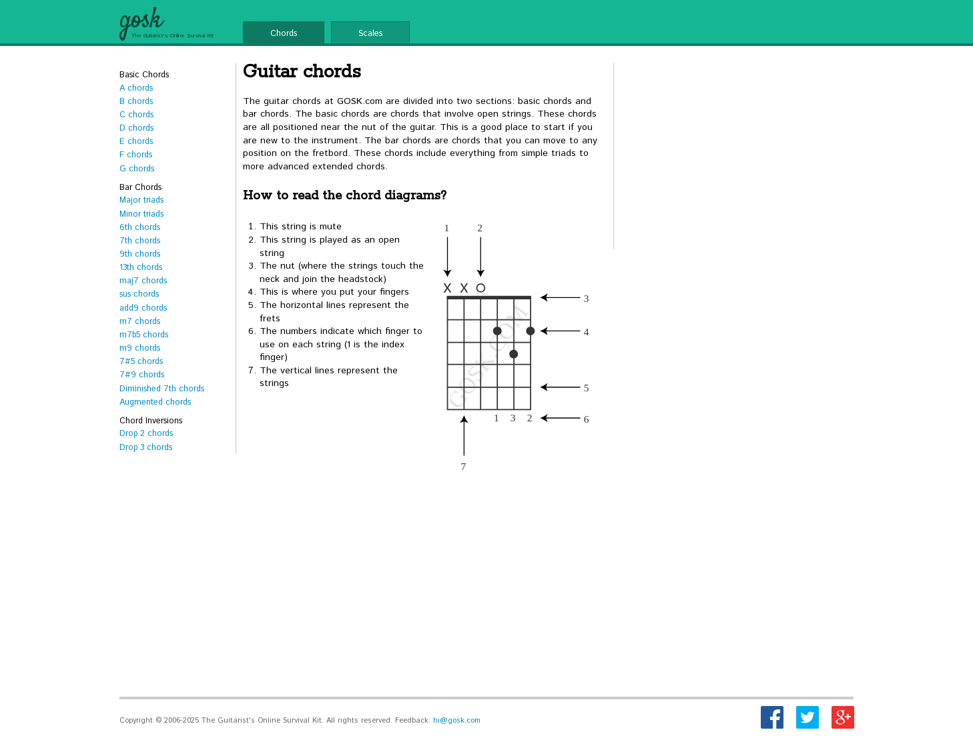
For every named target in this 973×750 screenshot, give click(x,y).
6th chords (139, 227)
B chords (136, 101)
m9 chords (139, 348)
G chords (136, 169)
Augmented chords (155, 402)
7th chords (139, 241)
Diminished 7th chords (161, 389)
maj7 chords (143, 281)
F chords (135, 155)
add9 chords (143, 308)
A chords (136, 88)
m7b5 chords (143, 335)
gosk (140, 21)
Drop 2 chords (146, 433)
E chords (136, 141)
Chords (283, 33)
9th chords (139, 254)
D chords (136, 128)
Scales (370, 33)
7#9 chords (141, 375)
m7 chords (139, 321)
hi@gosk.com (456, 720)
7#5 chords (141, 361)
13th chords (140, 267)
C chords (136, 115)
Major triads (141, 200)
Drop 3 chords (145, 447)
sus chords (139, 294)
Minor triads (141, 214)
